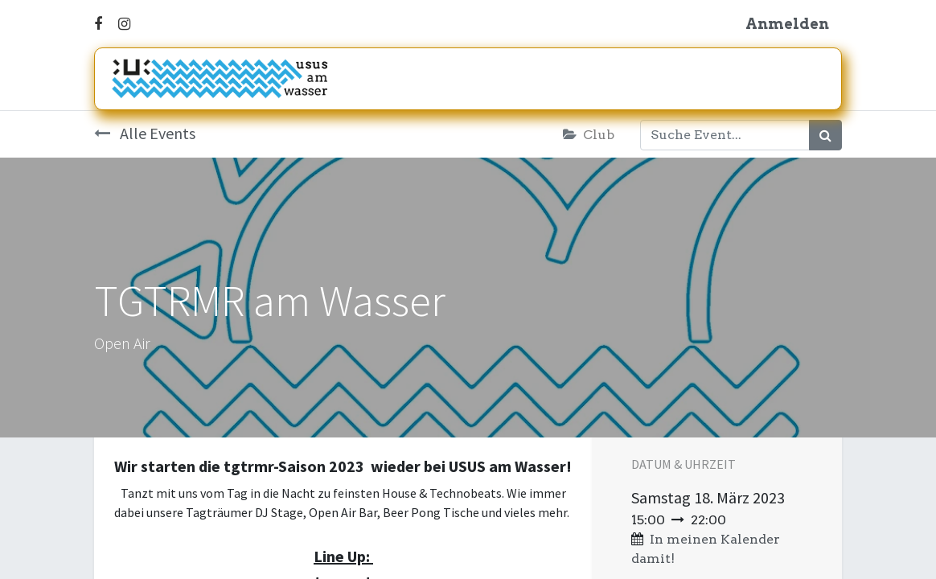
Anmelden (787, 23)
